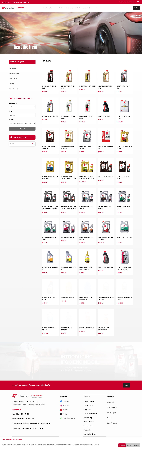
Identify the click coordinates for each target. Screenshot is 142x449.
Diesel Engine (13, 78)
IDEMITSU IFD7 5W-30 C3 (105, 177)
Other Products (14, 89)
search (22, 129)
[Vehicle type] (22, 107)
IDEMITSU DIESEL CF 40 (67, 237)
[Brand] (22, 115)
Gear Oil (11, 84)
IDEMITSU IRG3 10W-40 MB (50, 116)
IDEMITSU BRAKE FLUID (67, 297)
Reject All (122, 445)
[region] (71, 444)
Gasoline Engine (14, 73)
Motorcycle (12, 68)
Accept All (134, 445)
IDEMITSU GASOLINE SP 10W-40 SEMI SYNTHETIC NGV (86, 179)
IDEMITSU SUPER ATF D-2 (105, 267)
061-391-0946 (45, 423)
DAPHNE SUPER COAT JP (86, 328)
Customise (110, 445)
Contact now (26, 2)
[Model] (22, 123)
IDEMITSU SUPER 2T (104, 116)
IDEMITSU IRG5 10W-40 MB (87, 86)
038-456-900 (25, 414)
